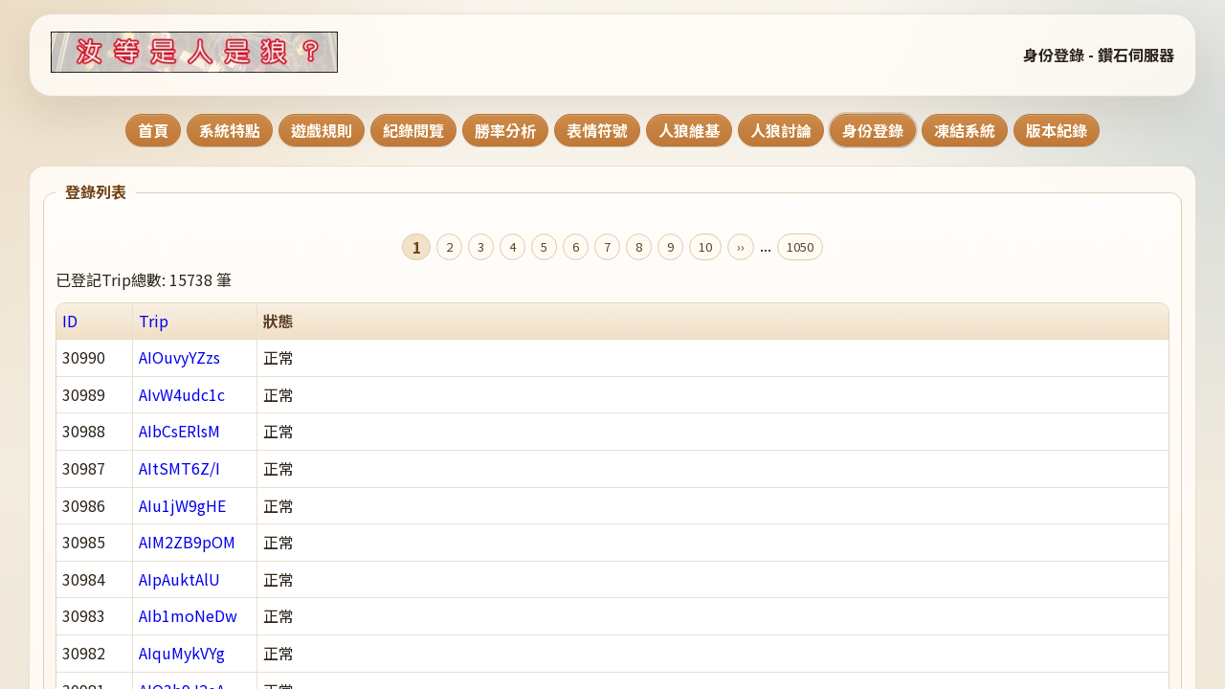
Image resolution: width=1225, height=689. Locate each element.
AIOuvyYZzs (179, 356)
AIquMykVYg (182, 652)
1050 (800, 246)
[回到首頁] (218, 52)
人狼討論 (781, 130)
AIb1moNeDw (188, 615)
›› (741, 246)
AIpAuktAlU (179, 578)
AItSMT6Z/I (179, 467)
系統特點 (229, 130)
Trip (153, 320)
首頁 (153, 130)
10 (705, 246)
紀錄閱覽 (413, 130)
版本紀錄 (1056, 130)
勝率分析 (505, 130)
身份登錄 (872, 130)
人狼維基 (689, 130)
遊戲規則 (321, 130)
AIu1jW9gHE (182, 505)
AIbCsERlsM (179, 430)
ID (70, 320)
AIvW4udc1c (182, 394)
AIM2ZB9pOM (187, 541)
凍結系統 (964, 130)
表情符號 (597, 130)
